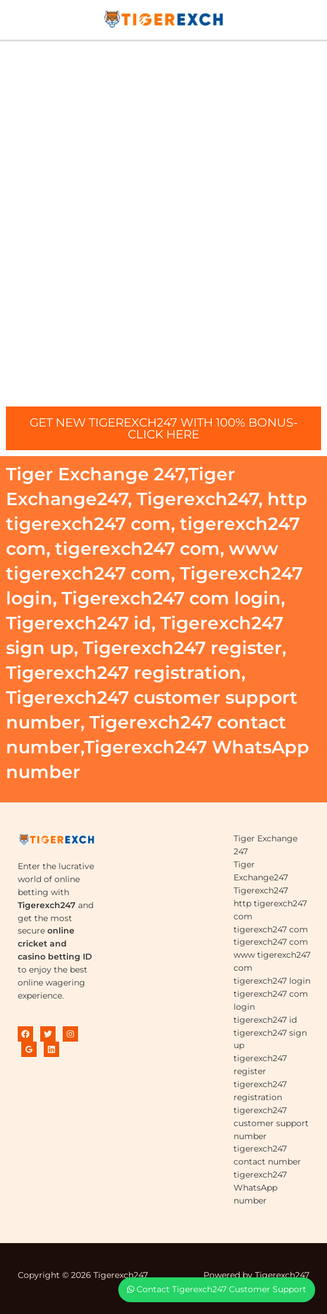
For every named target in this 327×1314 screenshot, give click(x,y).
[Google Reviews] (29, 1049)
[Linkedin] (51, 1049)
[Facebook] (25, 1034)
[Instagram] (70, 1034)
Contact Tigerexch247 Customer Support (216, 1289)
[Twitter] (48, 1034)
